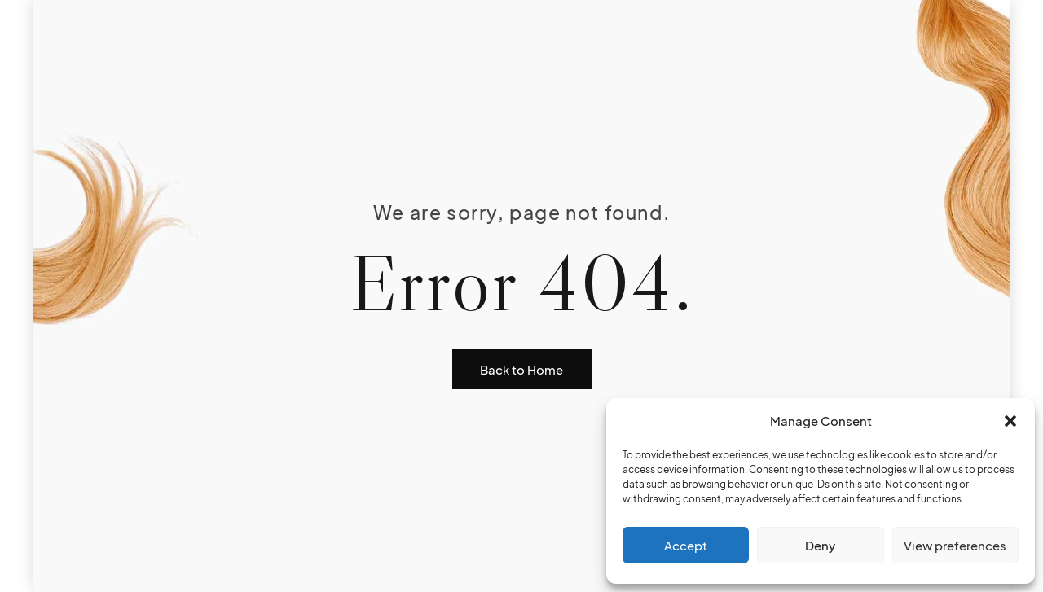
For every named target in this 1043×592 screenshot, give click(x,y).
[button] (1010, 421)
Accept (685, 545)
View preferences (955, 545)
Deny (820, 545)
